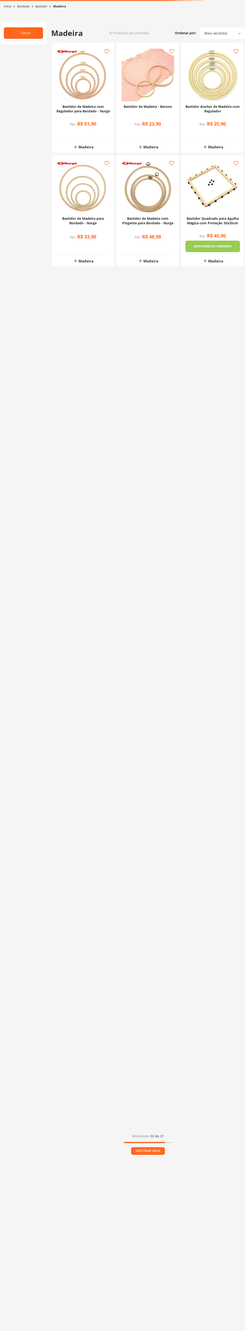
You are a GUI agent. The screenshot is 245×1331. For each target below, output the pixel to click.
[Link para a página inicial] (7, 6)
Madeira (59, 6)
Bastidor (41, 6)
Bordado (23, 6)
